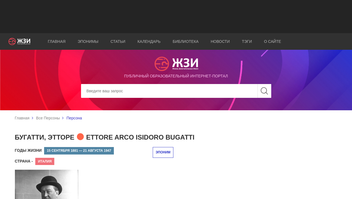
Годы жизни (28, 150)
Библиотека (185, 41)
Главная (56, 41)
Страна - (24, 161)
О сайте (272, 41)
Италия (45, 161)
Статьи (118, 41)
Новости (220, 41)
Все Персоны (48, 118)
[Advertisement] (176, 16)
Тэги (247, 41)
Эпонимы (88, 41)
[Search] (176, 91)
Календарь (149, 41)
